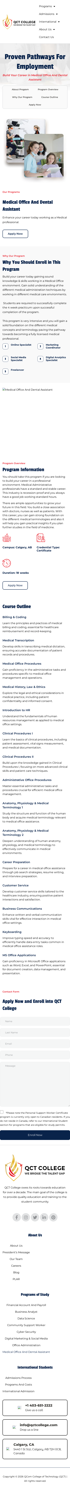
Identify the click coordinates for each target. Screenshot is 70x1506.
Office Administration (26, 1345)
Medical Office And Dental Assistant (26, 1352)
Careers (16, 1265)
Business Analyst (26, 1311)
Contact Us (46, 37)
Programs (47, 6)
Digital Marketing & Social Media (26, 1338)
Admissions (48, 14)
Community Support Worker (26, 1325)
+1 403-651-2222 (38, 1405)
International (49, 22)
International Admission (18, 1391)
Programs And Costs (18, 1384)
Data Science (26, 1318)
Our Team (16, 1259)
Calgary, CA (24, 1445)
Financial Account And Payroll (26, 1305)
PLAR (16, 1279)
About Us (47, 29)
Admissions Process (18, 1377)
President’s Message (16, 1252)
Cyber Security (26, 1331)
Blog (16, 1272)
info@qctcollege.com (39, 1425)
